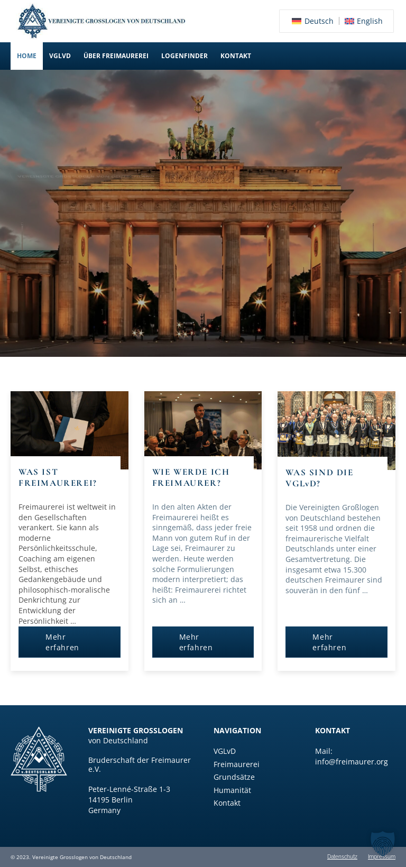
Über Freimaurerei (116, 55)
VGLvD (60, 55)
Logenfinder (184, 55)
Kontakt (235, 55)
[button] (60, 56)
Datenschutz (342, 857)
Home (26, 55)
